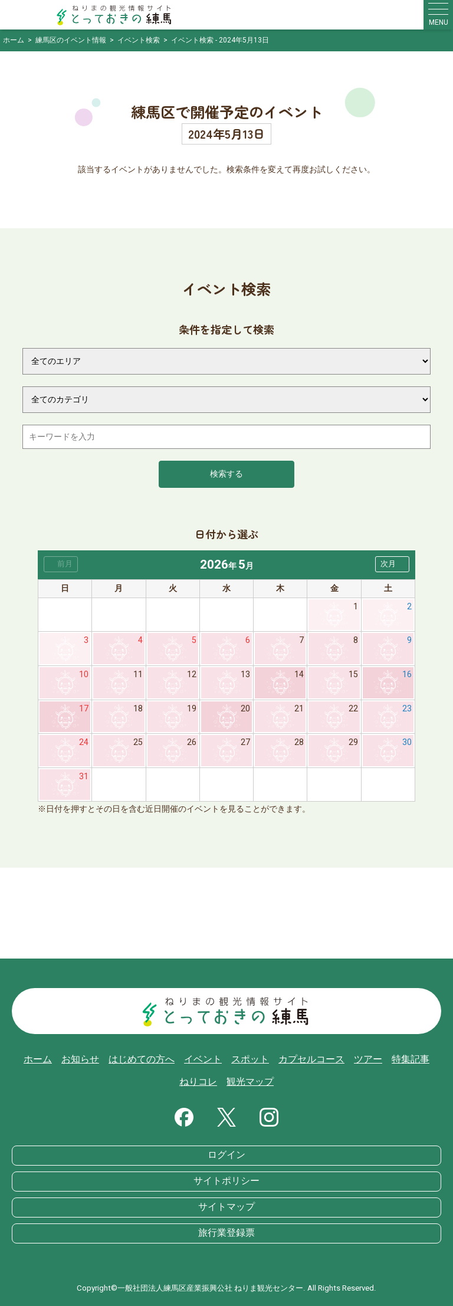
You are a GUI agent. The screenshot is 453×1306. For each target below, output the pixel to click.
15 (353, 674)
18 (138, 709)
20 (245, 709)
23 (407, 709)
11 (138, 674)
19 (191, 709)
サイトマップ (226, 1207)
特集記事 (410, 1059)
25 (138, 742)
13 (245, 674)
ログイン (226, 1155)
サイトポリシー (226, 1181)
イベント (203, 1059)
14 (299, 674)
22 (353, 709)
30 (407, 742)
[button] (392, 564)
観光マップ (250, 1082)
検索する (226, 474)
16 (407, 674)
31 (83, 776)
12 (191, 674)
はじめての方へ (142, 1059)
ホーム (38, 1059)
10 (83, 674)
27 (245, 742)
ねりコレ (198, 1082)
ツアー (368, 1059)
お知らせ (80, 1059)
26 (191, 742)
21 (299, 709)
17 (83, 709)
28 (299, 742)
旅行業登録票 (226, 1233)
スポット (250, 1059)
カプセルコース (311, 1059)
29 (353, 742)
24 (83, 742)
